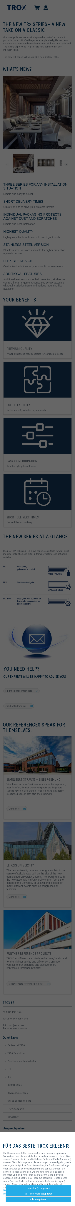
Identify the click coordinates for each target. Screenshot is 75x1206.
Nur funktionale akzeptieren (38, 1193)
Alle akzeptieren (38, 1199)
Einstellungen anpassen (38, 1188)
